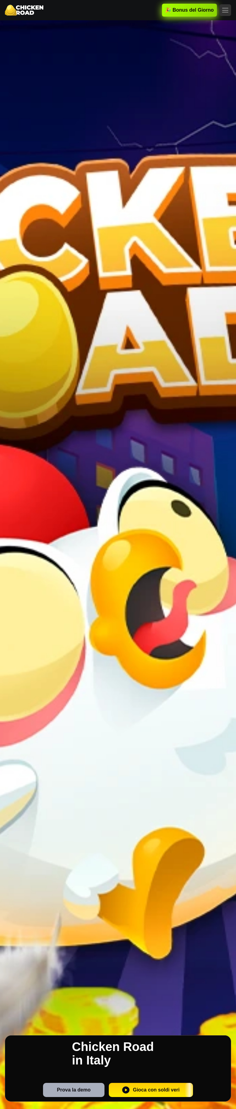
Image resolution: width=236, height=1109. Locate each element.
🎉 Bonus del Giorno (189, 10)
